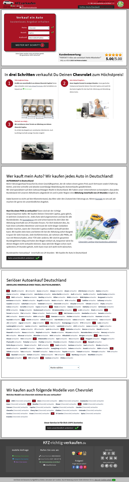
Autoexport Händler (25, 439)
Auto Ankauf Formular (26, 90)
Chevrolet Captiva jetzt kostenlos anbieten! (98, 199)
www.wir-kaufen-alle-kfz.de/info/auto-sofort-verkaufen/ (67, 439)
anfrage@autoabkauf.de (29, 7)
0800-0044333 (56, 414)
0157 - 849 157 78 (17, 6)
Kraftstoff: (23, 37)
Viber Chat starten (21, 420)
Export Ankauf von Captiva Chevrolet (97, 439)
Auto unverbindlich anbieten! (23, 215)
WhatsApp (18, 96)
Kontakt (99, 156)
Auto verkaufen (86, 436)
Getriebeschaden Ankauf (40, 439)
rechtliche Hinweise (63, 461)
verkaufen (17, 248)
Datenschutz (52, 461)
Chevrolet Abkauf (116, 439)
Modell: (24, 32)
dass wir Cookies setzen (103, 480)
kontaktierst (28, 177)
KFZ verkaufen (25, 3)
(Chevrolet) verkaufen (21, 358)
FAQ (80, 461)
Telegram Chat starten (21, 417)
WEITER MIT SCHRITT (30, 45)
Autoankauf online (74, 436)
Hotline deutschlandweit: (96, 7)
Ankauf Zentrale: (46, 414)
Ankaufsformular (50, 423)
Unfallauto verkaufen (60, 436)
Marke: (24, 27)
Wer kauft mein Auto (45, 436)
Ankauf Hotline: (45, 417)
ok (113, 480)
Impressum (74, 461)
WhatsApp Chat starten (21, 414)
